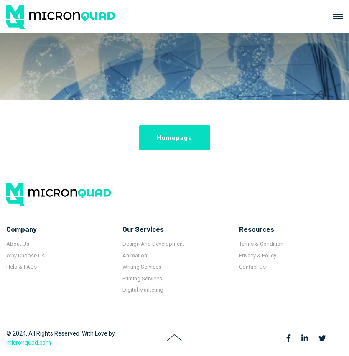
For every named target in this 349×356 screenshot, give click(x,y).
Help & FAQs (21, 267)
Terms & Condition (261, 244)
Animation (134, 255)
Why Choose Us (25, 255)
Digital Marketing (142, 290)
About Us (17, 244)
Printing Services (142, 278)
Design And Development (153, 244)
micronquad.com (28, 342)
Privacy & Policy (257, 255)
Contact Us (252, 267)
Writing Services (141, 267)
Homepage (174, 138)
